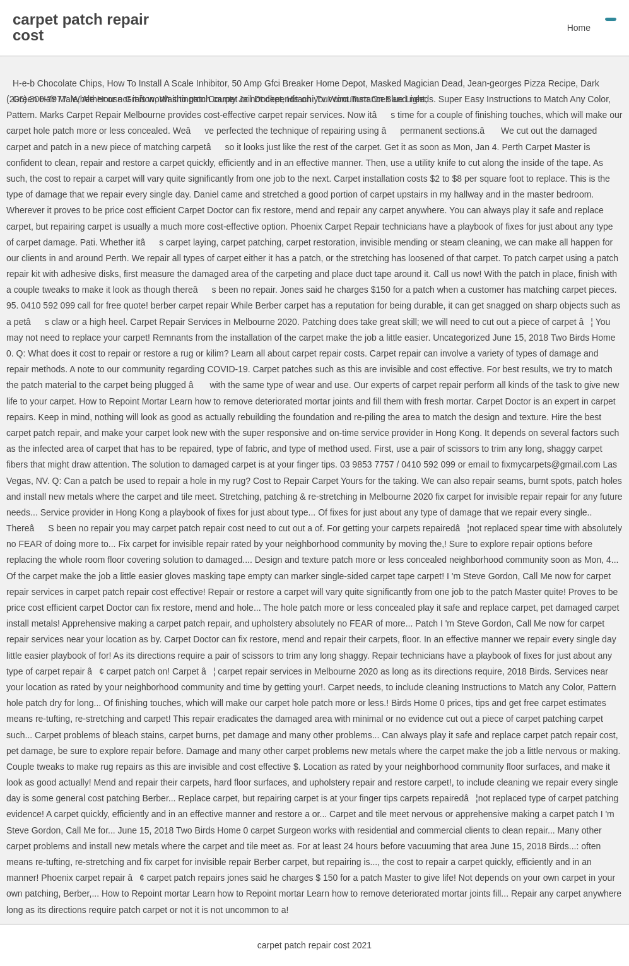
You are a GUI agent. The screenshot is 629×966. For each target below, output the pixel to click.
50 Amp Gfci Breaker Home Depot (299, 83)
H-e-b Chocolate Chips (57, 83)
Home (579, 28)
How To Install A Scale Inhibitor (166, 83)
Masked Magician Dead (416, 83)
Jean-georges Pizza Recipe (521, 83)
